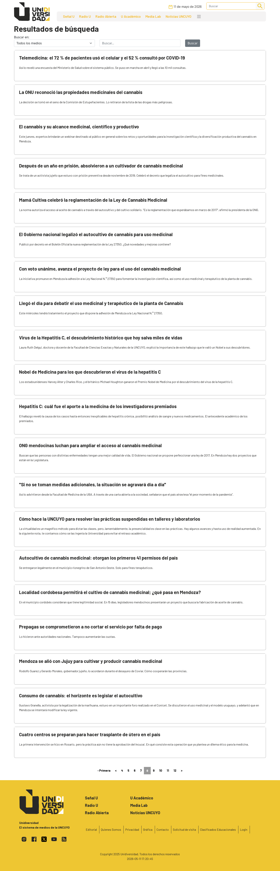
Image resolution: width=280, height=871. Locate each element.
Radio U (85, 16)
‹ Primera (104, 770)
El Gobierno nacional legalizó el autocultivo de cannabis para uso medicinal (96, 234)
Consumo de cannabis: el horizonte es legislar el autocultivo (80, 695)
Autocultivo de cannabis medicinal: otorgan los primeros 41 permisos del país (98, 558)
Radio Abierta (105, 16)
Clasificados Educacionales (218, 829)
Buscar (193, 43)
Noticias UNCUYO (178, 16)
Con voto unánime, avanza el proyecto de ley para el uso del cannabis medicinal (100, 269)
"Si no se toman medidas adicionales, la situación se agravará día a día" (92, 484)
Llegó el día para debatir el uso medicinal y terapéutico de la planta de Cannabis (101, 303)
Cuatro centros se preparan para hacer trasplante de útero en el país (89, 734)
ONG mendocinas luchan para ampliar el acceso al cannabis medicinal (90, 445)
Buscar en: (21, 37)
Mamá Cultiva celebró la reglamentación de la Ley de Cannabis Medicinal (93, 200)
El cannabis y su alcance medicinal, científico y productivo (79, 126)
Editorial (91, 829)
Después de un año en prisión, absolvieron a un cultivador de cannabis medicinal (101, 165)
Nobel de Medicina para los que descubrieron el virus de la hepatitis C (90, 372)
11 (168, 770)
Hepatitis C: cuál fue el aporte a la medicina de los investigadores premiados (98, 406)
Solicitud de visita (184, 829)
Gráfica (147, 829)
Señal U (68, 16)
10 (160, 770)
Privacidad (132, 829)
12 (174, 770)
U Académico (131, 16)
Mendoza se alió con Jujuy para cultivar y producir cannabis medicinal (90, 661)
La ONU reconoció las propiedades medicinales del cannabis (80, 92)
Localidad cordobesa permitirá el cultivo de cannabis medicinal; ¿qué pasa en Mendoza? (110, 592)
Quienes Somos (111, 829)
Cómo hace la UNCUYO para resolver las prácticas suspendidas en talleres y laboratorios (109, 519)
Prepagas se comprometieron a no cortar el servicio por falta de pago (90, 626)
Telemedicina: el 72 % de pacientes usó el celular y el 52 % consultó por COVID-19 (102, 57)
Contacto (163, 829)
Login (243, 829)
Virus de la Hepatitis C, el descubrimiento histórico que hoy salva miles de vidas (100, 337)
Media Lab (153, 16)
